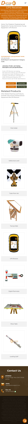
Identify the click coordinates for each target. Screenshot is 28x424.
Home (3, 24)
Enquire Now (21, 83)
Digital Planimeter (14, 291)
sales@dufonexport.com (13, 385)
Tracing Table (14, 226)
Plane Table (14, 324)
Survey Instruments (15, 26)
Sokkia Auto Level (14, 160)
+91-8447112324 (9, 391)
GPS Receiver (14, 258)
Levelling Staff (14, 356)
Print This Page (22, 86)
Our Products (10, 24)
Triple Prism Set (14, 193)
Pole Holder (14, 128)
